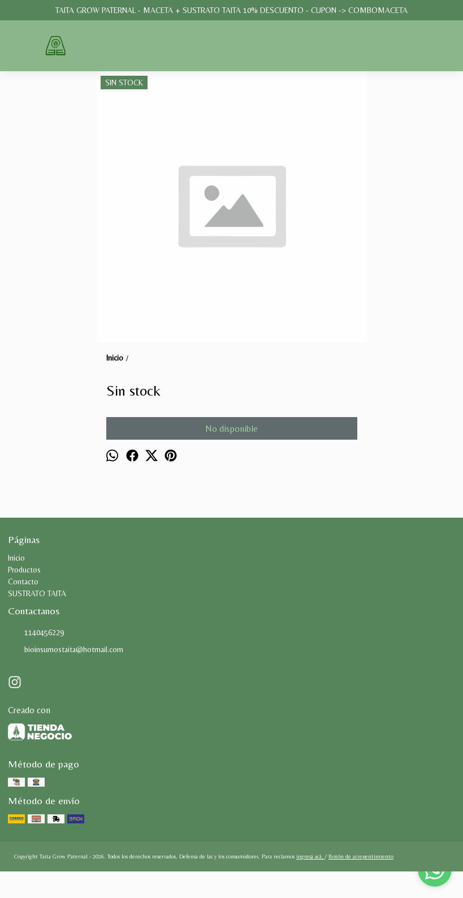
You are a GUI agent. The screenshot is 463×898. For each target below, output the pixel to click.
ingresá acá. (310, 856)
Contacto (23, 581)
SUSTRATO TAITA (37, 593)
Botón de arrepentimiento (360, 856)
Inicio (16, 557)
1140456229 (36, 633)
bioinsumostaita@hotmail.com (65, 650)
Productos (24, 569)
